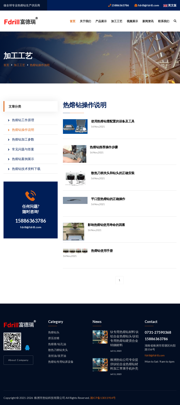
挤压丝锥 (53, 338)
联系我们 (163, 21)
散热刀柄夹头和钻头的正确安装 (112, 173)
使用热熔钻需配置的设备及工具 (112, 121)
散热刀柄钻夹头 (58, 349)
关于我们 (85, 21)
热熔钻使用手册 (102, 251)
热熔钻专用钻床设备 (60, 361)
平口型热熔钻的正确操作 (108, 199)
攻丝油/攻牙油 (57, 355)
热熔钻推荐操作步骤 (104, 147)
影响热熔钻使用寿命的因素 (106, 225)
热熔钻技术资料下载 (26, 169)
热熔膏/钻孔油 (57, 344)
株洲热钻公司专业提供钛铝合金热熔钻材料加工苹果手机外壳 (124, 364)
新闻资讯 (148, 21)
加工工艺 (116, 21)
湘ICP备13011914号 (103, 397)
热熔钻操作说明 (40, 65)
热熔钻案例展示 (23, 159)
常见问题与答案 (23, 149)
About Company (18, 360)
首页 (72, 21)
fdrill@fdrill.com (30, 227)
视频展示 (132, 21)
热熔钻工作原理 (23, 120)
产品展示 (101, 21)
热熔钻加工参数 (23, 139)
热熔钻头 (53, 332)
